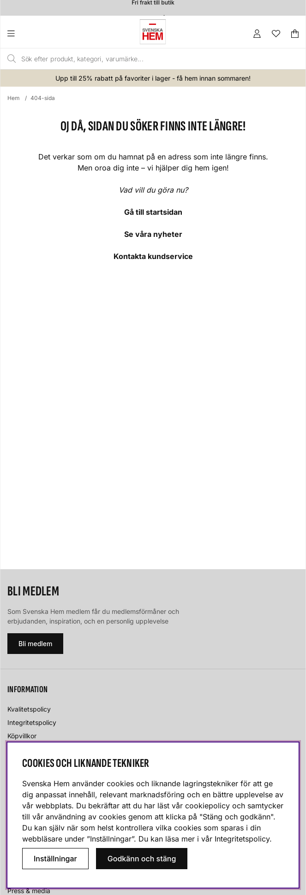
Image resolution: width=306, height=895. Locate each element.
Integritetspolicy (31, 722)
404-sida (42, 97)
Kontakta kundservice (153, 256)
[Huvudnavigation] (30, 33)
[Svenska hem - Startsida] (152, 31)
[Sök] (134, 59)
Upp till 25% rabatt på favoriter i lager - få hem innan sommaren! (153, 78)
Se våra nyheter (153, 234)
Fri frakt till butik (153, 4)
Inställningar (55, 858)
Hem (13, 97)
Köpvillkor (21, 736)
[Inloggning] (257, 33)
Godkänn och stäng (142, 858)
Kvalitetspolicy (29, 709)
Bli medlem (35, 644)
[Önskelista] (276, 33)
